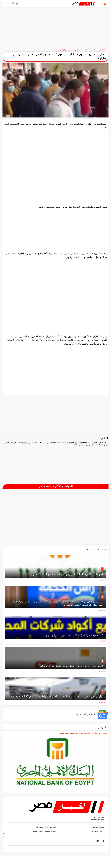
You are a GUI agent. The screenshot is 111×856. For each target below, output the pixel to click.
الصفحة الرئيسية (103, 50)
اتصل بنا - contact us (97, 827)
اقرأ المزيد (102, 580)
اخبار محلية (88, 50)
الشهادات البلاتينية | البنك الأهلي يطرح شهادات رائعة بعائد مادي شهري (67, 574)
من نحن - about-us (98, 831)
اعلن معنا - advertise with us (46, 827)
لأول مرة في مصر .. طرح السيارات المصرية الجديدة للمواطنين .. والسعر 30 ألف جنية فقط (57, 696)
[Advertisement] (55, 28)
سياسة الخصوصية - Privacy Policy (44, 831)
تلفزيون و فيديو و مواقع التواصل (68, 50)
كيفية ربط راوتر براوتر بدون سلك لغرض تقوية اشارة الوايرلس (71, 665)
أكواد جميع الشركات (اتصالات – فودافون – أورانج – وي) (74, 635)
